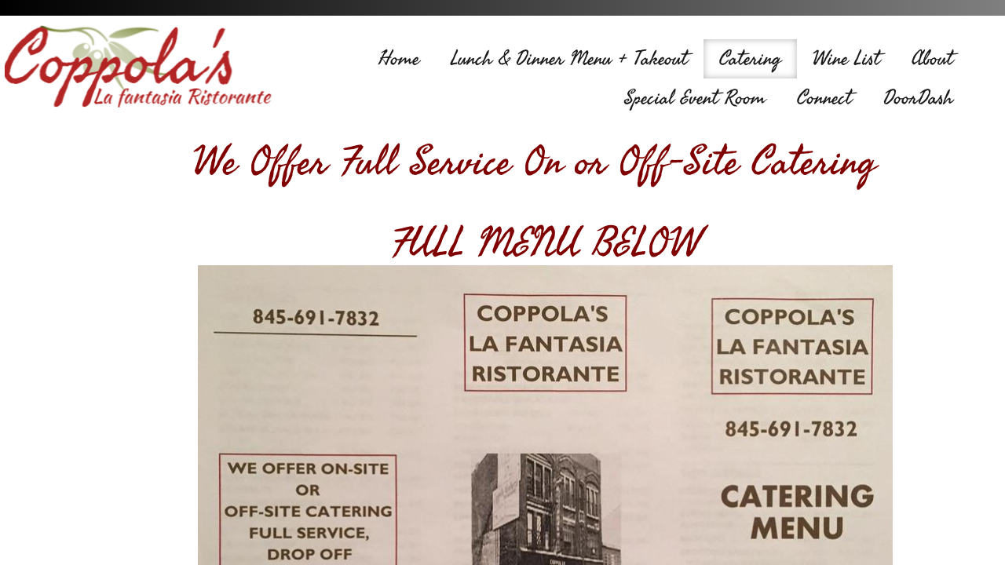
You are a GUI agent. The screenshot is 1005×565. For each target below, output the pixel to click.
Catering (750, 59)
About (932, 59)
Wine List (846, 59)
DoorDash (918, 98)
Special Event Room (695, 98)
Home (398, 59)
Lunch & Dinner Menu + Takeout (569, 59)
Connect (824, 98)
